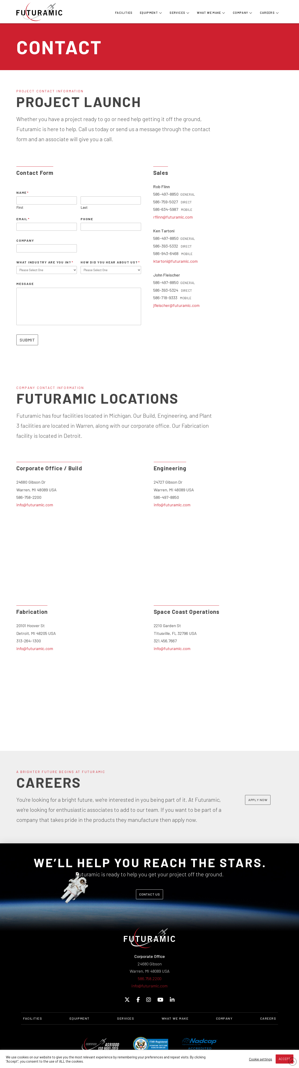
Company (25, 240)
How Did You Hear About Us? (110, 262)
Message (25, 284)
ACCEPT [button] (284, 1059)
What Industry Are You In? (45, 262)
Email (23, 219)
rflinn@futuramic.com (173, 216)
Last (84, 207)
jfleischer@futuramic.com (176, 305)
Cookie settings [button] (260, 1059)
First (19, 207)
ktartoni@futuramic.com (175, 261)
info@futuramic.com (34, 504)
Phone (87, 219)
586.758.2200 (149, 978)
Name (22, 192)
